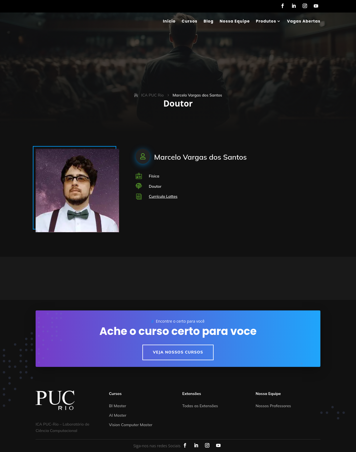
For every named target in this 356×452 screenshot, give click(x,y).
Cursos (189, 21)
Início (169, 21)
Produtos (266, 21)
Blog (209, 21)
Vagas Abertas (303, 21)
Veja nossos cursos (178, 352)
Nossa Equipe (235, 21)
